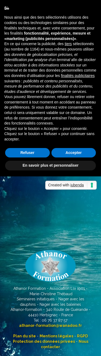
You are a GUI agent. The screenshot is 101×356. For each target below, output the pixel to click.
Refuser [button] (27, 152)
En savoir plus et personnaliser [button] (51, 165)
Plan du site (24, 336)
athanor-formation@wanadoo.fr (50, 325)
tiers (68, 44)
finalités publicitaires (78, 75)
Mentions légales (56, 336)
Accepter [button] (73, 152)
